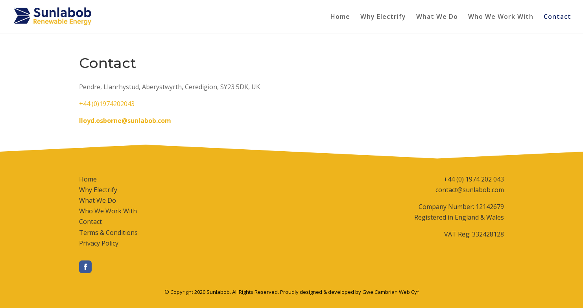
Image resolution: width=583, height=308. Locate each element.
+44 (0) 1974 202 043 (474, 179)
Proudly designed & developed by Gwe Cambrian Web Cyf (349, 291)
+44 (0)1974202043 (107, 103)
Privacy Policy (98, 243)
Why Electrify (383, 17)
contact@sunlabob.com (469, 189)
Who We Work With (500, 17)
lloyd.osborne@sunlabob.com (125, 120)
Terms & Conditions (108, 232)
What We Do (437, 17)
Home (340, 17)
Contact (557, 17)
